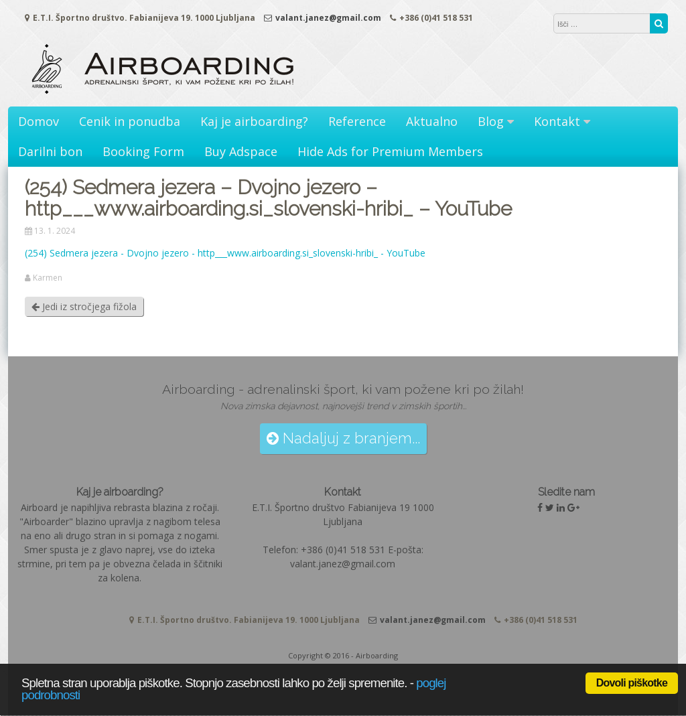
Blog (491, 121)
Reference (357, 121)
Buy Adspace (240, 151)
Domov (38, 121)
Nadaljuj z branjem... (343, 438)
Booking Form (143, 151)
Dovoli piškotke (631, 683)
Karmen (47, 278)
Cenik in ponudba (129, 121)
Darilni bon (50, 151)
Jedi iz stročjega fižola (84, 306)
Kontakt (557, 121)
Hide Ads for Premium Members (390, 151)
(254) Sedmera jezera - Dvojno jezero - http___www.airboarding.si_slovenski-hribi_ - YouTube (225, 252)
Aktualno (432, 121)
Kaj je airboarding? (254, 121)
